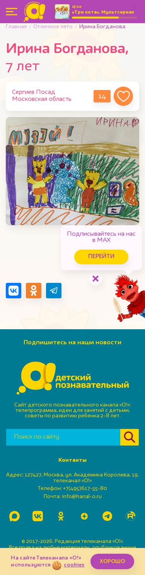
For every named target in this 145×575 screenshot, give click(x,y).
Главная (16, 26)
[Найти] (129, 437)
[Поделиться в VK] (13, 290)
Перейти (101, 256)
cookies (74, 565)
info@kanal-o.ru (82, 496)
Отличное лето (53, 26)
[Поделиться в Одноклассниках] (33, 290)
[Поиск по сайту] (63, 437)
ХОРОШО (112, 561)
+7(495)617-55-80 (85, 488)
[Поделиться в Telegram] (53, 290)
